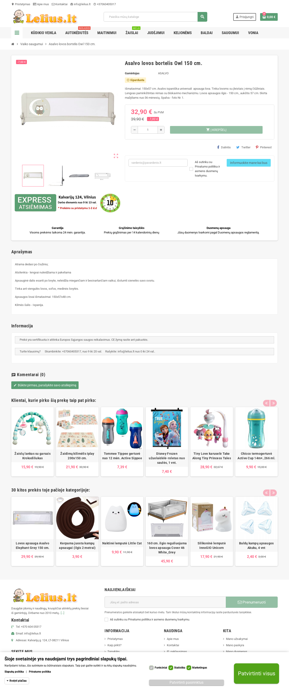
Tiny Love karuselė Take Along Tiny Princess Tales (211, 456)
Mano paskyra (235, 645)
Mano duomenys (236, 651)
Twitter (243, 147)
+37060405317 (104, 4)
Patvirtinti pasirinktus (186, 682)
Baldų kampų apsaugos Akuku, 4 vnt (256, 545)
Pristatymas (20, 4)
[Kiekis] (148, 129)
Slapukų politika (14, 671)
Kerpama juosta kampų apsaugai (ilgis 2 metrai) (77, 545)
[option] (32, 441)
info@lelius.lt (80, 4)
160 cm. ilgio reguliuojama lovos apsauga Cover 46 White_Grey (167, 547)
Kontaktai (60, 4)
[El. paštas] (165, 602)
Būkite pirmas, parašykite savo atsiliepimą (45, 385)
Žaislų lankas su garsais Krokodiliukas (32, 456)
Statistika (179, 667)
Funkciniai (161, 667)
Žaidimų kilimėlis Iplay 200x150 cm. (77, 456)
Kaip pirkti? (114, 645)
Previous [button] (266, 399)
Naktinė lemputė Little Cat (122, 543)
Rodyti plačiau (18, 680)
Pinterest (264, 147)
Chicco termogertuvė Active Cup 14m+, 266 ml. (256, 456)
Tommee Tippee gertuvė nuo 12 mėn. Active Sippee (122, 456)
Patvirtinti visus (256, 673)
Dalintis (224, 147)
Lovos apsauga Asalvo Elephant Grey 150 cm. (32, 545)
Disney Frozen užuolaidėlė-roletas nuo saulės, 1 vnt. (167, 458)
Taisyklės (113, 651)
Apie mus (41, 4)
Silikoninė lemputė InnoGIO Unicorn (212, 545)
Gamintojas (132, 73)
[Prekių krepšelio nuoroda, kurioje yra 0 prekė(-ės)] (269, 17)
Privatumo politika (40, 671)
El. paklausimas (177, 651)
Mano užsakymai (237, 639)
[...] (62, 613)
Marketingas (199, 667)
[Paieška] (155, 17)
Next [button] (273, 399)
